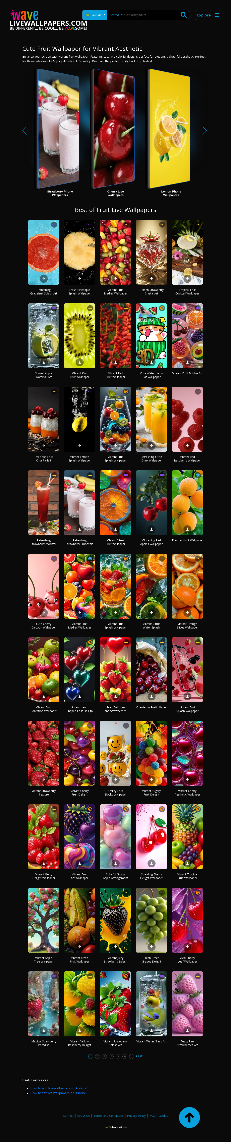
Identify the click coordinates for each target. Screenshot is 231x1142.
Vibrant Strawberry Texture (44, 792)
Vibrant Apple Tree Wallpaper (44, 959)
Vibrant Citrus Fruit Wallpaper (115, 542)
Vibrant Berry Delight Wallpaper (43, 876)
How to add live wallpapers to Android (58, 1088)
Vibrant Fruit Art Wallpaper (79, 876)
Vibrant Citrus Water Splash (151, 625)
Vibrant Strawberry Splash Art (115, 1043)
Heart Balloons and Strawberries (115, 709)
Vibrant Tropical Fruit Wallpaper (187, 876)
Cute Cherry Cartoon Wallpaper (44, 625)
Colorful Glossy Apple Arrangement (115, 876)
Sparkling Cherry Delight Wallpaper (151, 876)
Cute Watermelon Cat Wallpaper (151, 375)
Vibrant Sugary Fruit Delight (151, 792)
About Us (83, 1115)
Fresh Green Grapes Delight (151, 959)
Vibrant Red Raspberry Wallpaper (187, 458)
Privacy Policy (136, 1115)
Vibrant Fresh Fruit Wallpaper (79, 959)
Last (139, 1056)
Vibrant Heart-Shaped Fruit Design (80, 709)
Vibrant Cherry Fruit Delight (79, 792)
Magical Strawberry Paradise (43, 1043)
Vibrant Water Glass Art (151, 1041)
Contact (68, 1115)
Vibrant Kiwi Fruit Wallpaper (79, 375)
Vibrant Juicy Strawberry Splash (115, 959)
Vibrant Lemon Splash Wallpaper (80, 458)
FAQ (152, 1115)
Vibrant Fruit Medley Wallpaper (115, 291)
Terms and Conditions (108, 1115)
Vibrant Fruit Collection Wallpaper (44, 709)
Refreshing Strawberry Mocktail (44, 542)
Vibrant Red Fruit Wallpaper (115, 375)
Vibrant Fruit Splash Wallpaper (116, 458)
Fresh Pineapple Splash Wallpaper (80, 291)
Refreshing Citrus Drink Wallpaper (151, 458)
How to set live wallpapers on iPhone (58, 1093)
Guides (163, 1115)
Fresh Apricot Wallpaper (187, 540)
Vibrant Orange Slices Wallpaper (187, 625)
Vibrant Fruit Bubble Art (187, 373)
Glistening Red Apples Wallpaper (151, 542)
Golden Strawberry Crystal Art (151, 291)
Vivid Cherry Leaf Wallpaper (187, 959)
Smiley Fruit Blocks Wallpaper (115, 792)
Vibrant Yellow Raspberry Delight (79, 1043)
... (132, 1056)
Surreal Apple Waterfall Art (43, 375)
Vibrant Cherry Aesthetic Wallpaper (187, 792)
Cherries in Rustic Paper (151, 707)
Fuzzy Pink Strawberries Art (187, 1043)
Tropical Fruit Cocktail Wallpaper (187, 291)
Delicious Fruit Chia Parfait (44, 458)
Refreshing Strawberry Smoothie (79, 542)
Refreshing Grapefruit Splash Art (43, 291)
